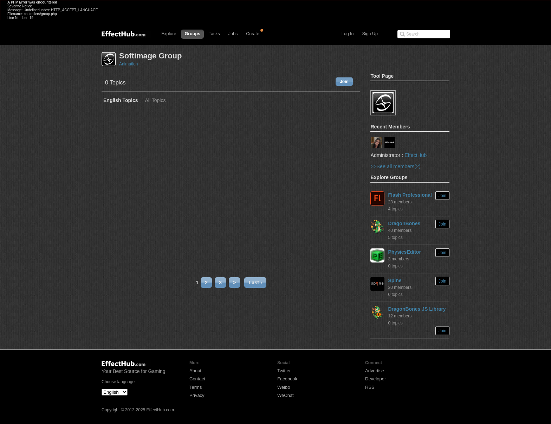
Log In (348, 33)
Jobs (233, 33)
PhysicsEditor (404, 252)
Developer (375, 378)
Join (344, 81)
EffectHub (415, 155)
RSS (370, 387)
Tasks (214, 33)
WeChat (285, 395)
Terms (195, 387)
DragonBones (404, 223)
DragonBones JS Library (417, 309)
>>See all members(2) (395, 166)
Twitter (284, 370)
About (195, 370)
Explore (168, 33)
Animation (128, 64)
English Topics (120, 100)
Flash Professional (410, 195)
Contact (197, 378)
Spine (394, 280)
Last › (255, 282)
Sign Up (370, 33)
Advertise (374, 370)
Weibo (283, 387)
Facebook (287, 378)
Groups (192, 33)
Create (252, 33)
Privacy (197, 395)
